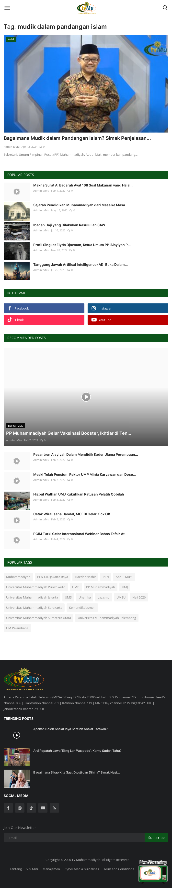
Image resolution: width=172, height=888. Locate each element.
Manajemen (51, 869)
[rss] (54, 808)
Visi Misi (32, 869)
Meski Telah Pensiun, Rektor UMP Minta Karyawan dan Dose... (84, 474)
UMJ (125, 587)
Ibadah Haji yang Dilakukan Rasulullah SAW (69, 225)
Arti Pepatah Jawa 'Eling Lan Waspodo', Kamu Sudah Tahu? (77, 751)
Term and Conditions (118, 869)
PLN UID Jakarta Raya (52, 577)
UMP (75, 587)
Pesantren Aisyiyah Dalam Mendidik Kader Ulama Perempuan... (85, 454)
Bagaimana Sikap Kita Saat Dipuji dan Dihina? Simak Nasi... (76, 772)
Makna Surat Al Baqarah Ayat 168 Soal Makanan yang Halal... (83, 185)
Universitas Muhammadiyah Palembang (107, 618)
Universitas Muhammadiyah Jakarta (32, 597)
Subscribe (156, 837)
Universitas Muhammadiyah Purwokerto (35, 587)
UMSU (121, 597)
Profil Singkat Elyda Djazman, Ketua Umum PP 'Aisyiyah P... (82, 245)
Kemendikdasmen (82, 607)
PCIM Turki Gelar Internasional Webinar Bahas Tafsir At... (80, 534)
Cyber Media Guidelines (82, 869)
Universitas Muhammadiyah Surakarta (34, 607)
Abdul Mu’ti (124, 577)
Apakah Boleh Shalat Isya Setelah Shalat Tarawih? (70, 729)
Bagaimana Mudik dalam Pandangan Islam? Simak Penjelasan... (77, 138)
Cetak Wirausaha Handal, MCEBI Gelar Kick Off (71, 514)
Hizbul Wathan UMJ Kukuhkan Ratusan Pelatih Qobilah (78, 494)
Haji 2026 (139, 597)
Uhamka (85, 597)
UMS (68, 597)
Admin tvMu (12, 146)
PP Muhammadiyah (100, 587)
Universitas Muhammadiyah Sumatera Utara (38, 618)
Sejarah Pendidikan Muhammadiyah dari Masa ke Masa (79, 205)
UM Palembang (17, 628)
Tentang (16, 869)
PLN (106, 577)
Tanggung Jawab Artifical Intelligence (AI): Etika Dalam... (80, 264)
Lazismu (104, 597)
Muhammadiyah (18, 577)
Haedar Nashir (85, 577)
